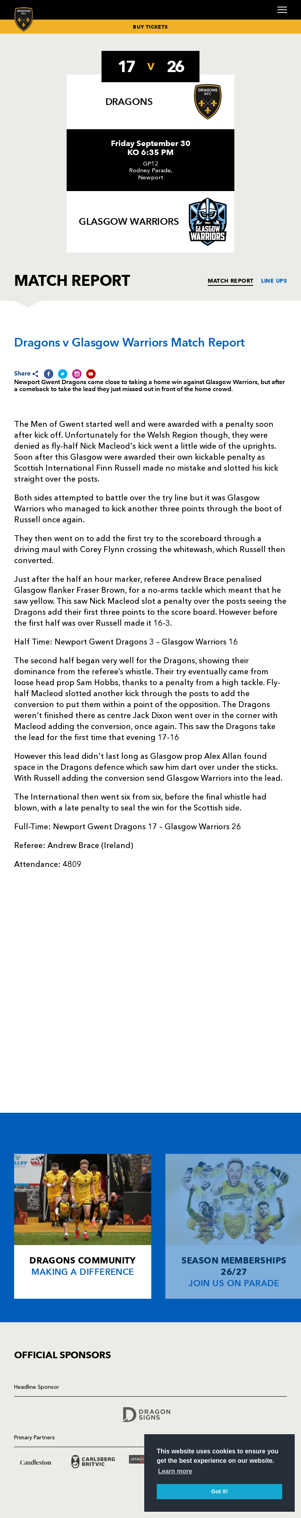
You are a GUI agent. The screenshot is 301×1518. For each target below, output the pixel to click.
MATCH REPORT (230, 281)
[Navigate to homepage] (23, 19)
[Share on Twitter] (62, 374)
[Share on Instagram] (77, 374)
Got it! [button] (219, 1491)
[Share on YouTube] (91, 374)
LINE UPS (274, 281)
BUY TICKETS (150, 26)
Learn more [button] (175, 1471)
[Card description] (82, 1226)
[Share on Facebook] (48, 374)
